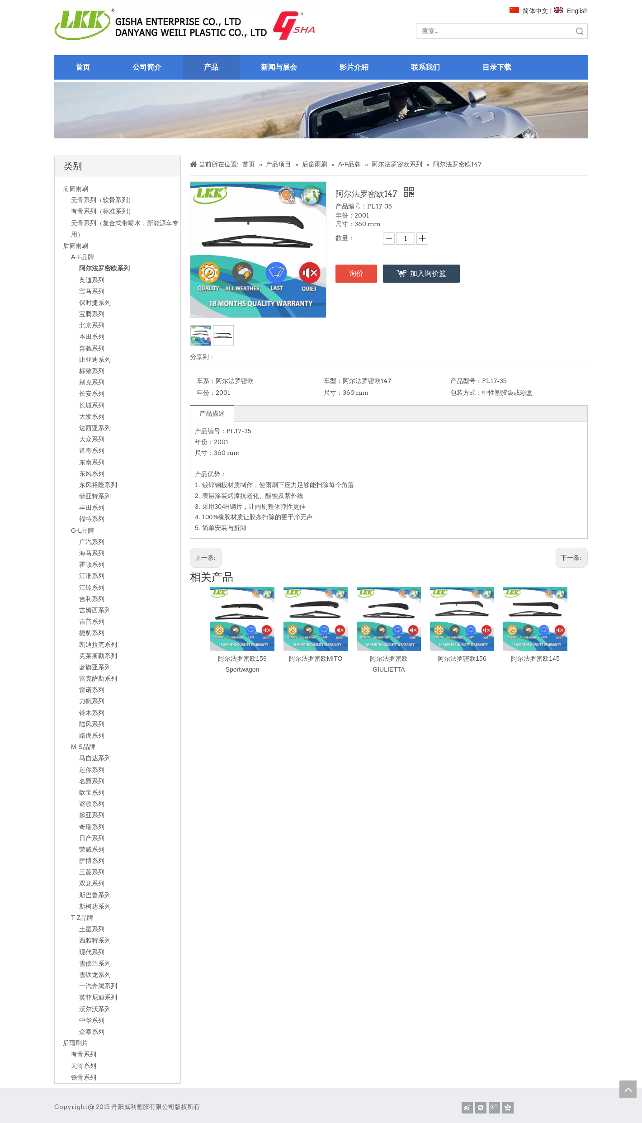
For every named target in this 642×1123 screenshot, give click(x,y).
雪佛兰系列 (95, 963)
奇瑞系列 (91, 826)
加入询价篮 (428, 273)
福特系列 (91, 518)
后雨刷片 (75, 1043)
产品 (211, 67)
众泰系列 (91, 1031)
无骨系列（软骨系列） (102, 200)
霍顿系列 (91, 564)
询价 (356, 273)
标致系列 (91, 370)
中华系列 (91, 1020)
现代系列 (91, 952)
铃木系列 (91, 712)
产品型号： (466, 380)
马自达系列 (95, 758)
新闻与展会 (279, 67)
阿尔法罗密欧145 (535, 658)
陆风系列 (91, 724)
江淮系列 (91, 575)
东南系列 (91, 462)
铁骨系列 (83, 1077)
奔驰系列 (91, 348)
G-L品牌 (82, 530)
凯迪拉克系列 (98, 644)
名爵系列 (91, 781)
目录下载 (496, 67)
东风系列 (91, 473)
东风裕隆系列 (98, 484)
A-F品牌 (82, 257)
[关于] (321, 110)
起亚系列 (91, 815)
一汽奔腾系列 (98, 986)
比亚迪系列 (95, 359)
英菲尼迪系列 (98, 997)
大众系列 (91, 439)
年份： (206, 392)
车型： (333, 380)
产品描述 (212, 413)
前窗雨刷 (75, 188)
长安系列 (91, 393)
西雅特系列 (95, 940)
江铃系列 (91, 587)
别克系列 (91, 382)
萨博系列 (91, 860)
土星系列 (91, 929)
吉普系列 (91, 621)
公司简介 (146, 67)
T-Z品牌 (82, 917)
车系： (206, 380)
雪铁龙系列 (95, 974)
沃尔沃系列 (95, 1009)
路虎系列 (91, 735)
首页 (83, 67)
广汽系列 (91, 541)
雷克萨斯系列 (98, 678)
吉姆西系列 (95, 610)
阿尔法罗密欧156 (462, 658)
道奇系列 (91, 450)
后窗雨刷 (75, 245)
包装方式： (466, 392)
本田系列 (91, 336)
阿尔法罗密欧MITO (316, 658)
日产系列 (91, 838)
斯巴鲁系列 (95, 895)
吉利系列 (91, 598)
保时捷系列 (95, 302)
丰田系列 (91, 507)
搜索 (579, 31)
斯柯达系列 (95, 906)
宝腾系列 (91, 313)
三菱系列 (91, 872)
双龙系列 (91, 883)
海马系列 (91, 553)
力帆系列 (91, 701)
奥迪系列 (91, 280)
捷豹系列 (91, 632)
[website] (185, 26)
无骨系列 (83, 1065)
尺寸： (333, 392)
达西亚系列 (95, 427)
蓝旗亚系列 (95, 667)
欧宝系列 (91, 792)
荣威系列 (91, 849)
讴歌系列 (91, 803)
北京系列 (91, 325)
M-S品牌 (83, 746)
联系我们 (425, 67)
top (628, 1089)
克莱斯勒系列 (98, 655)
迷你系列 (91, 769)
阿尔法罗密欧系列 (104, 268)
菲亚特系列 (95, 496)
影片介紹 (354, 67)
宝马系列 (91, 291)
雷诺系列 (91, 689)
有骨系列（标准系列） (102, 211)
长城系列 (91, 405)
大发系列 (91, 416)
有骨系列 (83, 1054)
